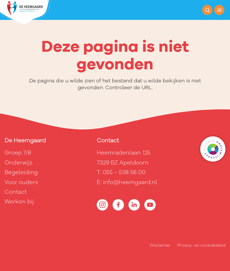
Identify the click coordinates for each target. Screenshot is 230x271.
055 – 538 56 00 (124, 172)
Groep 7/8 (18, 153)
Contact (16, 192)
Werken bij (19, 201)
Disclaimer (160, 245)
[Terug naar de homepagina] (25, 13)
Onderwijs (18, 162)
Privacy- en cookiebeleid (201, 245)
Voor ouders (21, 182)
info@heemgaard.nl (130, 182)
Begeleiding (21, 172)
